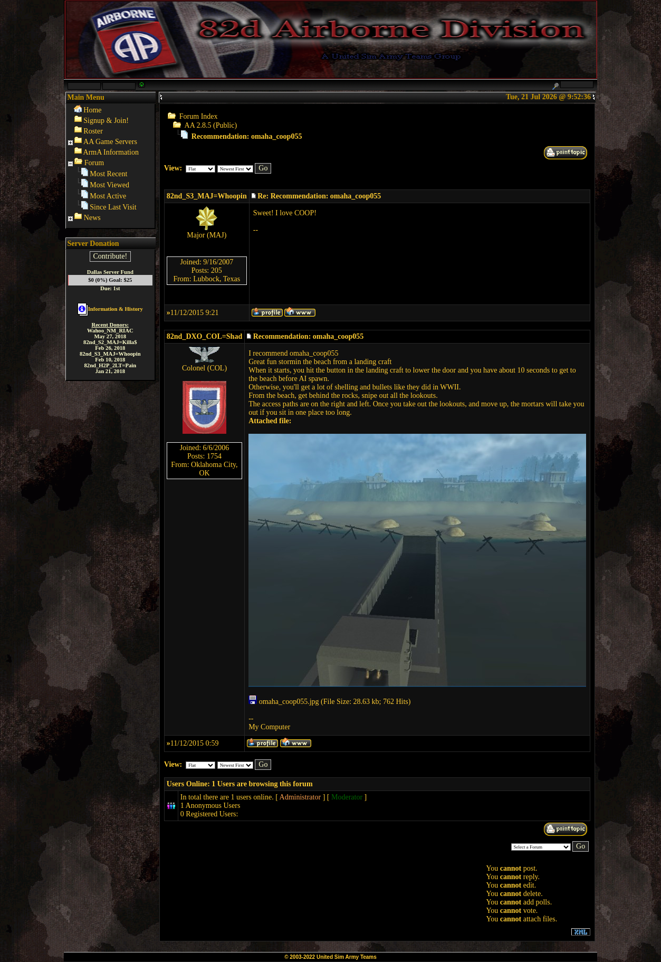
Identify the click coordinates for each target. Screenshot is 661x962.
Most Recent (108, 174)
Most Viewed (109, 185)
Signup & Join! (106, 121)
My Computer (269, 727)
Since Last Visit (113, 207)
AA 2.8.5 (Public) (211, 125)
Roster (93, 131)
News (92, 218)
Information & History (110, 309)
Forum (94, 163)
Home (92, 110)
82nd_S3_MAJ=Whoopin (207, 196)
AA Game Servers (110, 142)
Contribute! (110, 256)
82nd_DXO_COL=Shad (204, 336)
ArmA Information (111, 152)
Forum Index (198, 116)
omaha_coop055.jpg (283, 702)
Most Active (108, 196)
